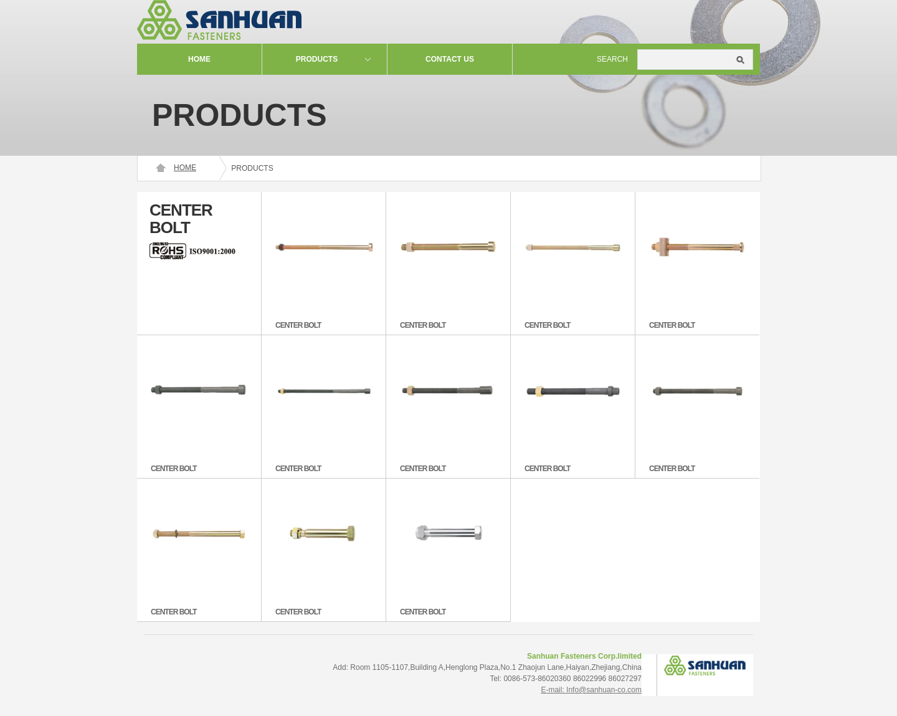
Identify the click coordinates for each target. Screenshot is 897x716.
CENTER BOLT (298, 325)
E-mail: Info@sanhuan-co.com (591, 689)
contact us (449, 59)
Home (199, 59)
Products (317, 59)
